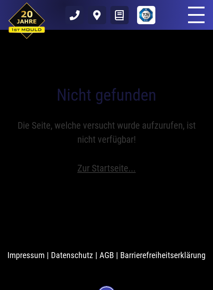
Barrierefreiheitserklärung (163, 255)
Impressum (26, 255)
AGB (106, 255)
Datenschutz (72, 255)
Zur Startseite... (106, 168)
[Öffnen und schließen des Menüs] (196, 15)
